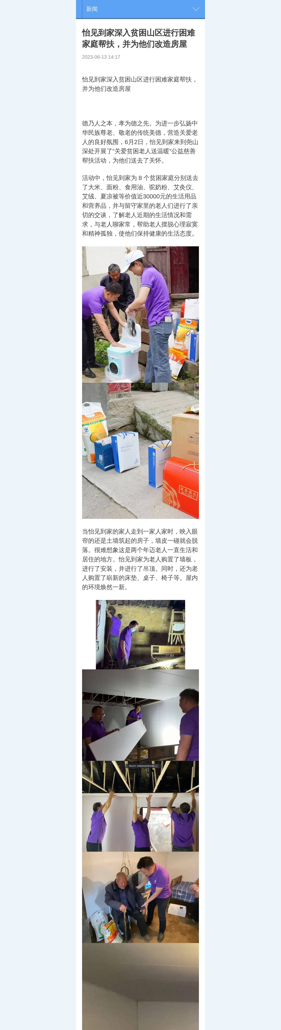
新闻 (92, 9)
